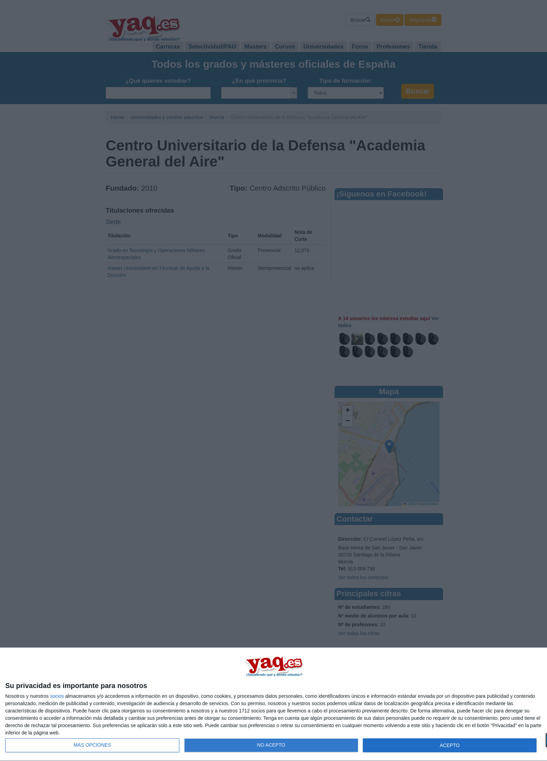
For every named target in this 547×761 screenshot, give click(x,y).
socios (57, 696)
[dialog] (273, 704)
